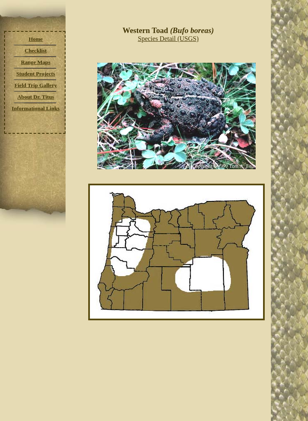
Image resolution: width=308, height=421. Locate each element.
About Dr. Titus (35, 97)
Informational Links (36, 108)
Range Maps (35, 62)
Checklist (36, 50)
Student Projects (35, 74)
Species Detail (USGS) (168, 38)
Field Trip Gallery (35, 85)
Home (35, 39)
